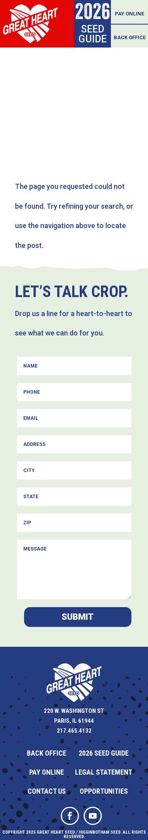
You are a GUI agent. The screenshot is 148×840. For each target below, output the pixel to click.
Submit (78, 617)
